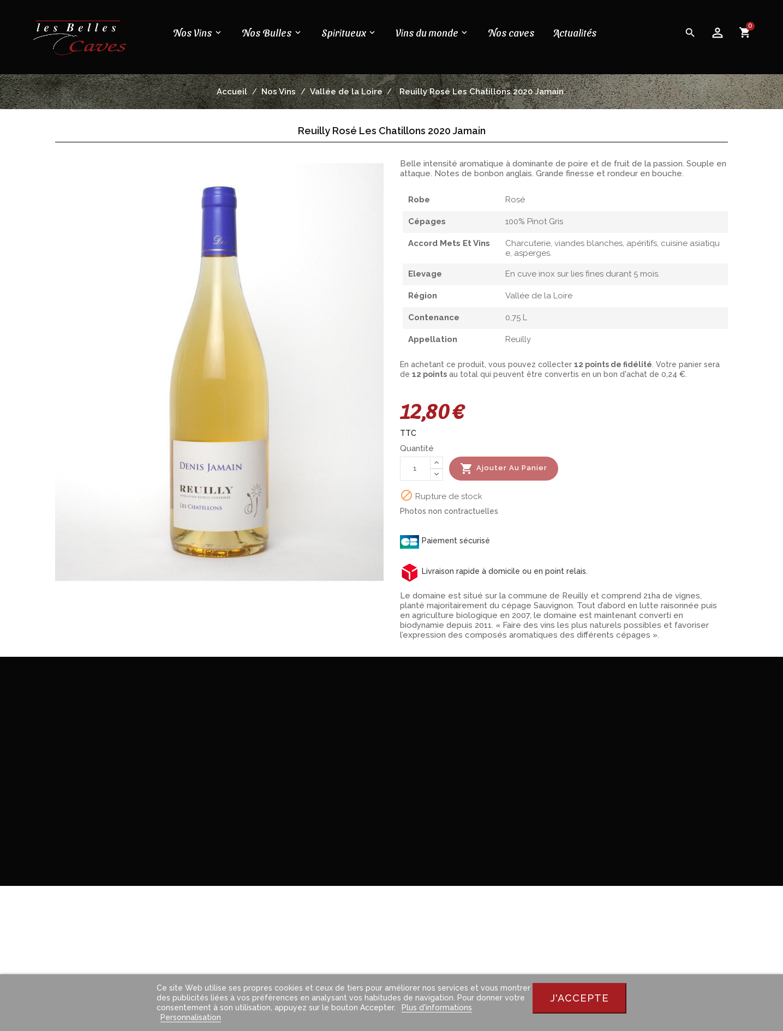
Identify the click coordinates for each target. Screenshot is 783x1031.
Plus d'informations (437, 1007)
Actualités (574, 32)
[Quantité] (415, 469)
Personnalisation (190, 1017)
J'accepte (579, 998)
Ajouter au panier (503, 468)
